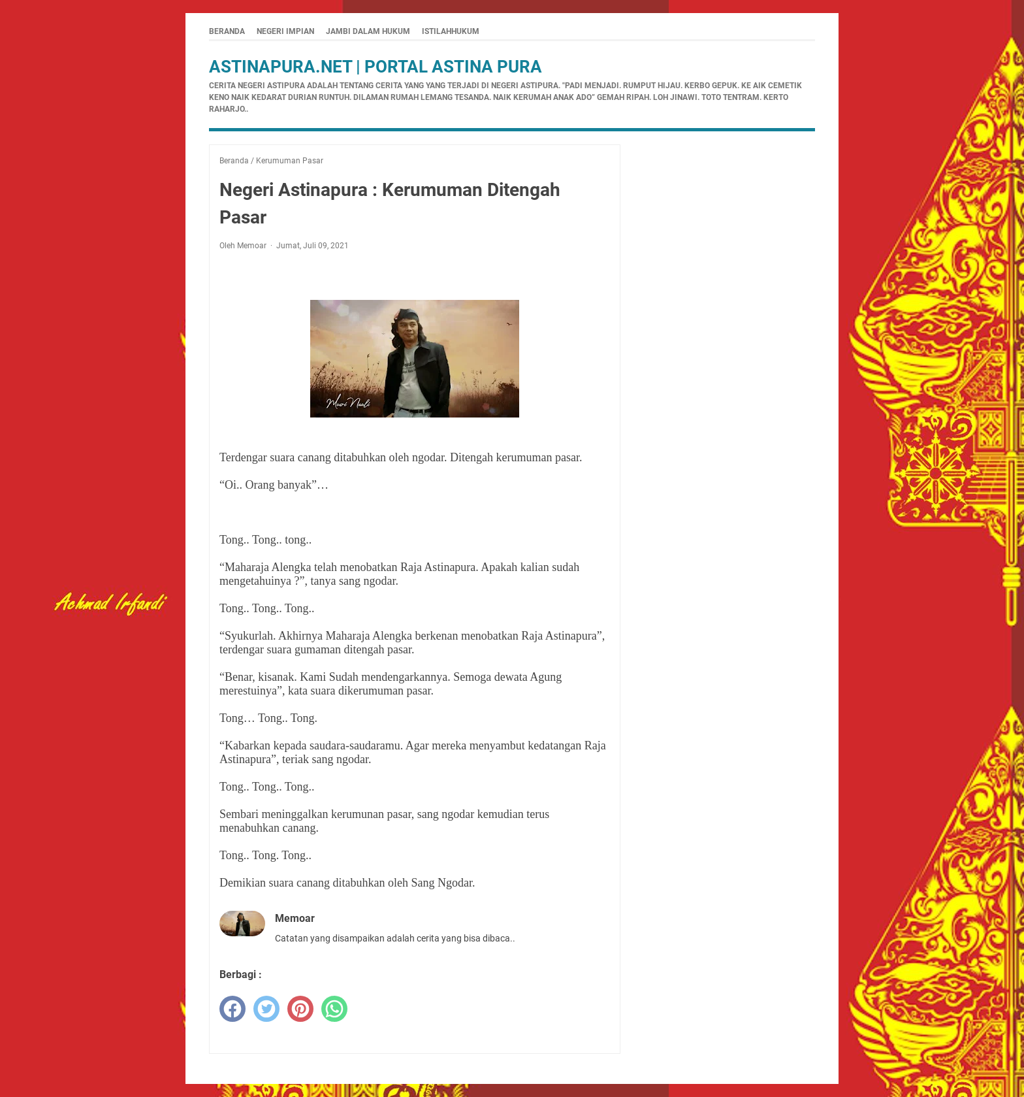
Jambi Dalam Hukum (368, 31)
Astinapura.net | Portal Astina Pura (375, 66)
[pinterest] (300, 1009)
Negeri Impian (285, 31)
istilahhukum (450, 31)
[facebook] (232, 1009)
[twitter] (266, 1009)
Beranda (227, 31)
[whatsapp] (334, 1009)
